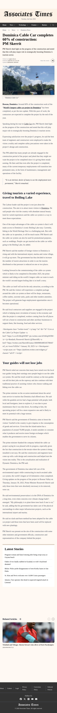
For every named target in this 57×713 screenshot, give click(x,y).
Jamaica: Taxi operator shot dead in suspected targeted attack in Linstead (26, 581)
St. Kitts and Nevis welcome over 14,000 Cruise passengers (25, 575)
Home (4, 25)
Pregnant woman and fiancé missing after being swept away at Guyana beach (26, 556)
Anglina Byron (12, 59)
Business (45, 25)
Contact (9, 688)
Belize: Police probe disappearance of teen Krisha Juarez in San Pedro (26, 570)
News (13, 30)
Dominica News (25, 30)
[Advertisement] (28, 4)
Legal (17, 688)
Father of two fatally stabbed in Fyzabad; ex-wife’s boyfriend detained (26, 563)
